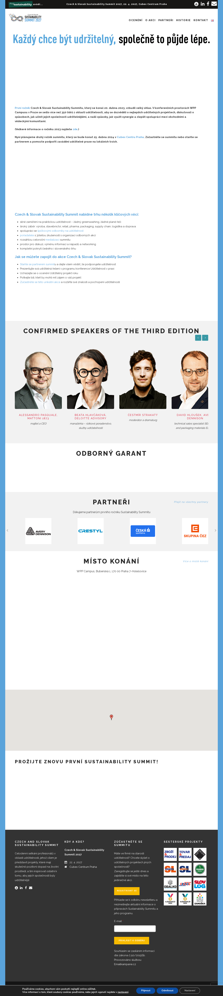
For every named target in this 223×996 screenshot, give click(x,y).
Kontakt (201, 20)
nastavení (121, 992)
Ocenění (136, 20)
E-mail (118, 917)
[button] (111, 714)
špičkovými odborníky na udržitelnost (60, 230)
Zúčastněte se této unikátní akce (40, 282)
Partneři (165, 20)
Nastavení (190, 990)
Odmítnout (167, 990)
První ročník (22, 108)
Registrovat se (127, 887)
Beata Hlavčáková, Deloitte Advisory (87, 413)
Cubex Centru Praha (130, 137)
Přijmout (144, 990)
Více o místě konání (195, 557)
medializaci (52, 239)
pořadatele (27, 235)
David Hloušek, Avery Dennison (186, 413)
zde (75, 129)
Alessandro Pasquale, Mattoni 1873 (37, 413)
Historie (183, 20)
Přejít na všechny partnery (191, 498)
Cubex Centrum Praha (83, 863)
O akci (150, 20)
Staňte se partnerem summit (37, 264)
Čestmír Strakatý (136, 411)
